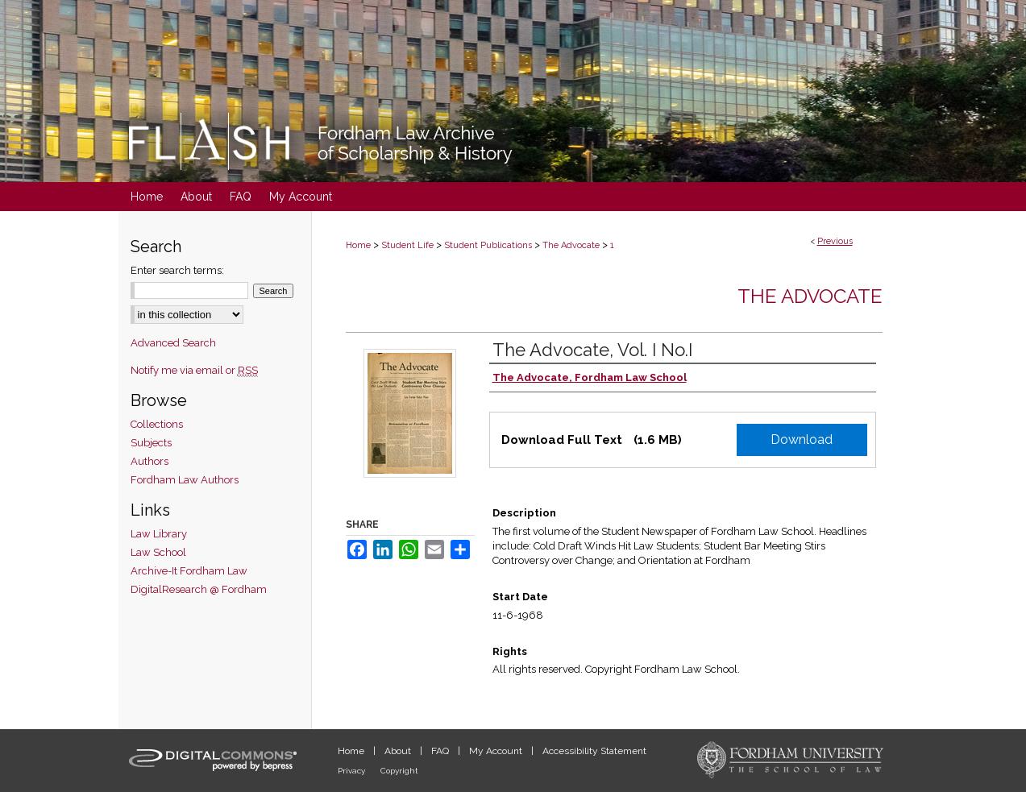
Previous (835, 241)
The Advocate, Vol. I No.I (592, 349)
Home (358, 245)
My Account (497, 751)
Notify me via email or (194, 370)
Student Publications (488, 245)
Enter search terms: (177, 270)
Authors (149, 461)
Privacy (353, 770)
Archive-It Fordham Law (189, 571)
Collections (157, 424)
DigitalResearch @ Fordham (199, 589)
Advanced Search (173, 343)
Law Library (159, 534)
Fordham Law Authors (185, 480)
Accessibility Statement (594, 751)
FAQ (441, 751)
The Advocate (571, 245)
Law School (158, 552)
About (398, 751)
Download (802, 439)
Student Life (407, 245)
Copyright (399, 770)
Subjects (151, 443)
